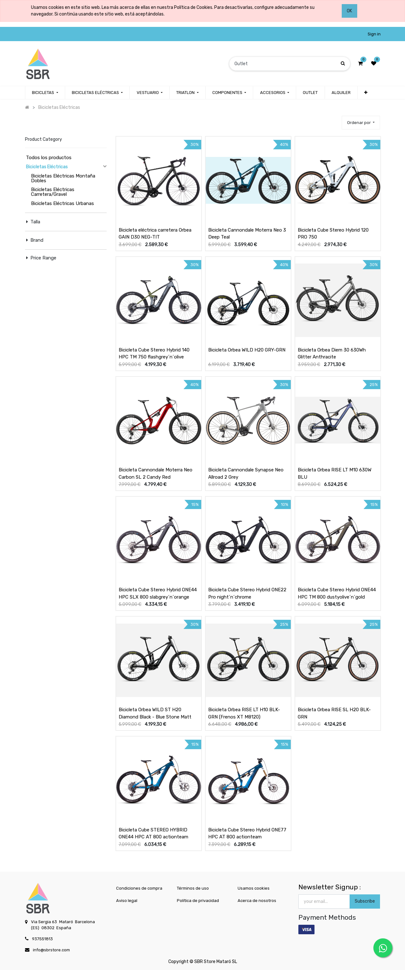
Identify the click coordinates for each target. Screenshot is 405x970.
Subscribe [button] (365, 901)
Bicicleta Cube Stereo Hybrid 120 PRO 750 (333, 233)
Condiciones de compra (139, 888)
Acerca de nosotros (257, 900)
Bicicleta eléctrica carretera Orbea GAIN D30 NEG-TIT (155, 233)
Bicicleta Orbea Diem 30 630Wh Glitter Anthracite (332, 353)
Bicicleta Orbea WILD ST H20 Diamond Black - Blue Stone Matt (155, 713)
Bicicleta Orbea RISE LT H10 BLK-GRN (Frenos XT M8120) (244, 713)
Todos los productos (49, 157)
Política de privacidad (198, 900)
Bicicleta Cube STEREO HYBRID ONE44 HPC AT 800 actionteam (153, 833)
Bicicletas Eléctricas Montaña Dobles (63, 178)
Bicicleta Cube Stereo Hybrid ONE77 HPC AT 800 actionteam (247, 833)
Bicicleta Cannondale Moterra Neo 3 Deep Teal (247, 233)
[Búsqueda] (343, 63)
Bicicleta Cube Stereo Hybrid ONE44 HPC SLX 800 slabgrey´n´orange (158, 593)
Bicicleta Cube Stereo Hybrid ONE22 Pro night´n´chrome (247, 593)
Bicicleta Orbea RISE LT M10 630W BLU (334, 473)
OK (349, 11)
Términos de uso (193, 888)
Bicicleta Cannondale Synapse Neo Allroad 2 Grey (246, 473)
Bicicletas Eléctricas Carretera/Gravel (52, 192)
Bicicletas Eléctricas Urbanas (62, 203)
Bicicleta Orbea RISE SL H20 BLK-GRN (334, 713)
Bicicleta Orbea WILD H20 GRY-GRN (246, 350)
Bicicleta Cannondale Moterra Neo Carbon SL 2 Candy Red (155, 473)
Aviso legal (126, 900)
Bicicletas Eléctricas (47, 167)
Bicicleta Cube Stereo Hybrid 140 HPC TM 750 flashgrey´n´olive (154, 353)
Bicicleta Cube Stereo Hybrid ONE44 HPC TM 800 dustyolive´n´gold (337, 593)
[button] (366, 92)
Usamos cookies (254, 888)
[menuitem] (310, 92)
